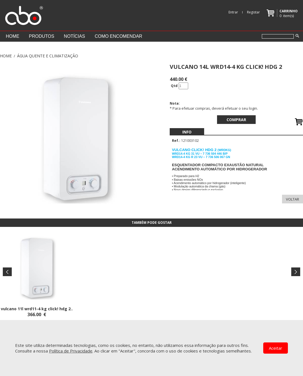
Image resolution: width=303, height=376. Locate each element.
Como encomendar (118, 36)
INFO (187, 132)
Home (12, 36)
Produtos (41, 36)
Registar (253, 12)
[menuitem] (187, 132)
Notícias (74, 36)
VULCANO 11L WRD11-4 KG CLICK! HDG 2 (36, 308)
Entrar (233, 12)
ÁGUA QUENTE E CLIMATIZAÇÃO (47, 55)
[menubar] (187, 132)
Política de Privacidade (70, 351)
